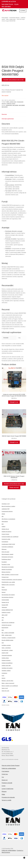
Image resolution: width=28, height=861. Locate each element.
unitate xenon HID (6, 665)
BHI (3, 524)
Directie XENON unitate (7, 640)
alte (3, 516)
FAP (3, 642)
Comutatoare (5, 541)
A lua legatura (5, 771)
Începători (4, 562)
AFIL (3, 617)
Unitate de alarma (6, 660)
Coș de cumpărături (22, 857)
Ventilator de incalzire (7, 668)
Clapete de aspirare (6, 531)
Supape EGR (5, 605)
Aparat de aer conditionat (8, 622)
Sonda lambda (5, 599)
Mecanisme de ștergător (8, 567)
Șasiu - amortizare (6, 647)
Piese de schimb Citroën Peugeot (10, 765)
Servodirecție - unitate (7, 650)
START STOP (5, 652)
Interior (3, 678)
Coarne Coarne (5, 534)
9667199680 (22, 105)
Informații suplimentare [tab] (8, 118)
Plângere (4, 791)
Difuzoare (4, 549)
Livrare (3, 785)
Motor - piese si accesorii (8, 683)
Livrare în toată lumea (7, 788)
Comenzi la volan (6, 539)
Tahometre (4, 607)
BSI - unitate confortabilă (8, 632)
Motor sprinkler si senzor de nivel (10, 574)
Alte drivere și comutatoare (8, 519)
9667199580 (15, 105)
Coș (3, 777)
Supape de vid (5, 602)
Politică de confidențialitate (9, 768)
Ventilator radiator (6, 670)
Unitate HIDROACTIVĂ (7, 610)
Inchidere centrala (6, 645)
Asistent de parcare (6, 625)
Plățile (3, 794)
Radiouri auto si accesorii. (8, 584)
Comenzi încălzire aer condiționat (10, 536)
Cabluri (3, 526)
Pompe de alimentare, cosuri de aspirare (12, 579)
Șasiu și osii (5, 688)
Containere (4, 673)
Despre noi (4, 780)
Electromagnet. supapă (7, 554)
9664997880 (9, 105)
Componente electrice (14, 17)
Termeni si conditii (6, 800)
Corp (3, 675)
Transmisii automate (7, 655)
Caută (14, 858)
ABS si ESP (4, 615)
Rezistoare (4, 589)
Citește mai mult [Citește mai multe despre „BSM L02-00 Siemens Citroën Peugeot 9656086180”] (14, 487)
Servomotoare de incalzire (8, 594)
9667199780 (5, 107)
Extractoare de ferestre (7, 556)
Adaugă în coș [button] (14, 402)
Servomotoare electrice (7, 597)
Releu (3, 587)
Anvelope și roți (6, 503)
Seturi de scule (5, 690)
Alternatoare (5, 521)
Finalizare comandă (7, 783)
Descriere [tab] (4, 114)
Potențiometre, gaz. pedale (8, 582)
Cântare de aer (5, 529)
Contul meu (5, 774)
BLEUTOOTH (5, 627)
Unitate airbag (5, 658)
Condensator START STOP (8, 544)
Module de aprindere (7, 569)
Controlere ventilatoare (7, 546)
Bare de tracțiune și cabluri (8, 506)
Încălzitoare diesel (6, 559)
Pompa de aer (5, 577)
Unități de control (10, 103)
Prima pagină (5, 17)
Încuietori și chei (6, 564)
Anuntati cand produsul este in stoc (13, 79)
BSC (3, 630)
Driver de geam (5, 551)
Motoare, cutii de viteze (7, 680)
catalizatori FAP (5, 508)
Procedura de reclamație (8, 797)
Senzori (4, 592)
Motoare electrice (6, 572)
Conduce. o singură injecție (8, 637)
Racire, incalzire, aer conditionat (10, 685)
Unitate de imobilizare (7, 663)
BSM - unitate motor (11, 19)
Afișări (3, 513)
